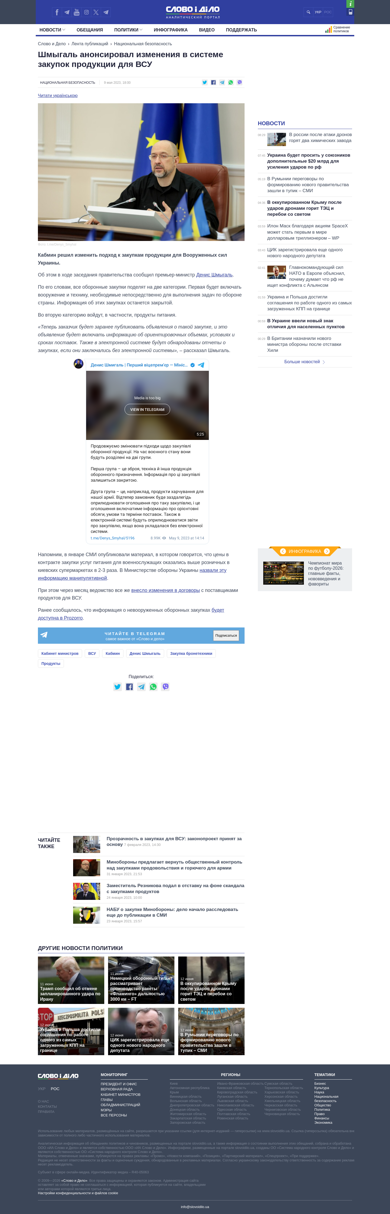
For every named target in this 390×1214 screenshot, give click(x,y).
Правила (46, 1112)
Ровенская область (232, 1118)
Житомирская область (188, 1114)
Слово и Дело (52, 43)
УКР (318, 12)
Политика (322, 1109)
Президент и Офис (119, 1084)
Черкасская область (280, 1105)
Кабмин (113, 653)
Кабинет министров (60, 653)
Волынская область (186, 1101)
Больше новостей (304, 361)
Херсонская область (281, 1096)
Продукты (50, 663)
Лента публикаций (90, 43)
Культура (321, 1088)
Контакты (47, 1106)
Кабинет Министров (121, 1095)
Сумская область (278, 1083)
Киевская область (231, 1088)
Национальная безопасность (143, 43)
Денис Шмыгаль (214, 275)
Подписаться (226, 635)
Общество (322, 1105)
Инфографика (171, 30)
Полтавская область (233, 1114)
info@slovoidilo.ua (195, 1207)
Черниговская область (282, 1109)
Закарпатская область (188, 1118)
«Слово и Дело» (74, 1180)
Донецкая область (185, 1109)
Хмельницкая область (282, 1101)
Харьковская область (281, 1092)
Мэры (106, 1110)
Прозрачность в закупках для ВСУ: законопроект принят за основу (175, 841)
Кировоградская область (237, 1092)
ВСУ (92, 653)
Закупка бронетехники (191, 653)
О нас (43, 1101)
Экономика (323, 1122)
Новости (52, 30)
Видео (207, 30)
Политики (128, 30)
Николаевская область (235, 1105)
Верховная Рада (117, 1089)
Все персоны (114, 1115)
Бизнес (320, 1083)
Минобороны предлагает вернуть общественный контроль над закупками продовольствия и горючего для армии (174, 867)
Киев (174, 1083)
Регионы (230, 1075)
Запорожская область (187, 1122)
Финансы (321, 1118)
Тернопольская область (283, 1088)
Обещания (90, 30)
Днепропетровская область (192, 1105)
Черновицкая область (282, 1114)
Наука (319, 1092)
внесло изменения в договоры (165, 590)
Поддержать (241, 30)
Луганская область (232, 1096)
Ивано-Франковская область (240, 1083)
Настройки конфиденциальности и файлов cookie (78, 1193)
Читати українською (58, 96)
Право (319, 1114)
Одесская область (232, 1109)
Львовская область (232, 1101)
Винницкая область (186, 1096)
